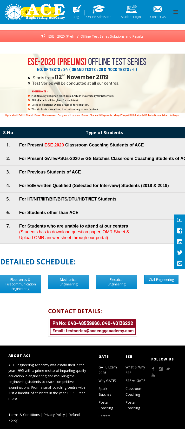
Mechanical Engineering (68, 281)
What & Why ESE (135, 370)
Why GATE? (107, 380)
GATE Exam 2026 (108, 370)
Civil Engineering (161, 279)
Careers (105, 416)
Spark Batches (105, 391)
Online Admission (99, 16)
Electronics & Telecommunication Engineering (20, 284)
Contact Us (157, 16)
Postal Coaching (106, 405)
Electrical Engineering (116, 281)
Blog (76, 16)
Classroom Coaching (134, 391)
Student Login (131, 16)
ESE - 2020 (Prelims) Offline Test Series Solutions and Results (92, 36)
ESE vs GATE (135, 380)
